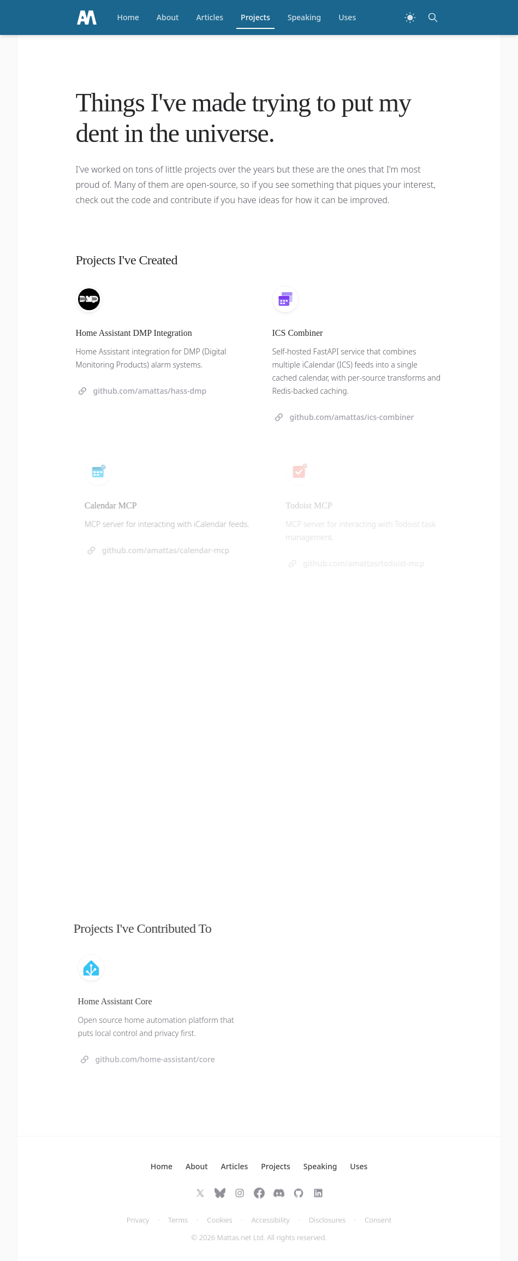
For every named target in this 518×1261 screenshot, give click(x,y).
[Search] (433, 17)
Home (128, 17)
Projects (255, 20)
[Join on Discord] (278, 1199)
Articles (209, 17)
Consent (378, 1227)
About (168, 17)
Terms (178, 1227)
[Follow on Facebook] (259, 1199)
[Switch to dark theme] (410, 17)
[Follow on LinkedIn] (318, 1199)
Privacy (138, 1227)
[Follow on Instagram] (239, 1199)
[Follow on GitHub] (298, 1199)
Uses (347, 17)
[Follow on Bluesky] (220, 1199)
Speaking (304, 17)
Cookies (219, 1227)
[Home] (87, 17)
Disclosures (327, 1227)
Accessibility (271, 1227)
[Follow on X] (200, 1199)
